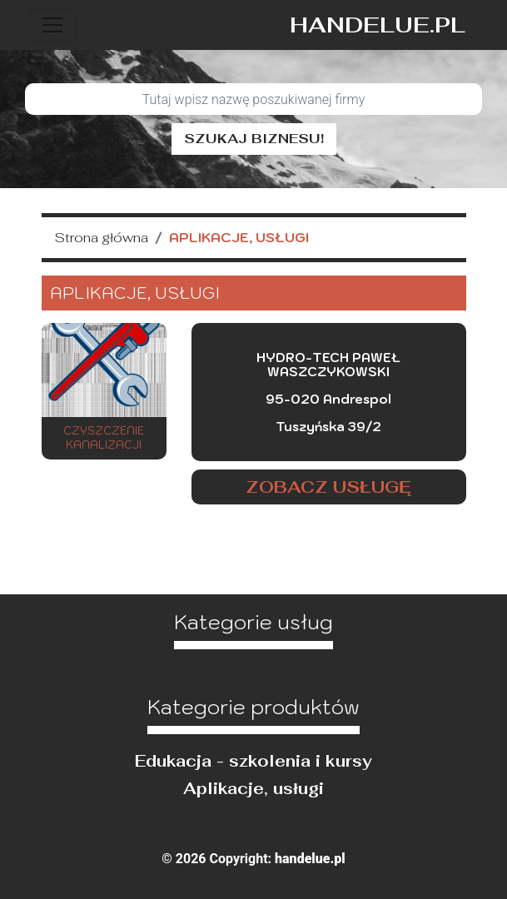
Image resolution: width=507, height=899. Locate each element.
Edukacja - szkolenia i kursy (253, 761)
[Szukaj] (253, 99)
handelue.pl (377, 25)
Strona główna (101, 237)
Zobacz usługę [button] (328, 487)
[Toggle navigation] (52, 25)
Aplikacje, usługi (253, 788)
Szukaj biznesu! (254, 138)
